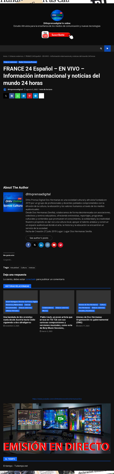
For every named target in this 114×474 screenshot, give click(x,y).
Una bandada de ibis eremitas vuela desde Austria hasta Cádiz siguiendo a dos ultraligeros (19, 320)
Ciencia (27, 305)
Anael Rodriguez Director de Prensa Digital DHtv (24, 302)
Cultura (24, 267)
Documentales (11, 308)
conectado (31, 279)
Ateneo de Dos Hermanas (88, 305)
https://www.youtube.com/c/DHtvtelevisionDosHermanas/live (57, 399)
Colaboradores (47, 308)
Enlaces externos (10, 62)
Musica (45, 311)
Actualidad (14, 267)
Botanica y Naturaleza (14, 305)
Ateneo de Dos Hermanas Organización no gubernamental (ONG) (93, 302)
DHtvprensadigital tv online (57, 23)
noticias (32, 267)
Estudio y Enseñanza (86, 311)
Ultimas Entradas (12, 311)
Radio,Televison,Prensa (27, 62)
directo (107, 48)
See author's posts (39, 237)
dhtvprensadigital (13, 89)
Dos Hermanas (84, 308)
